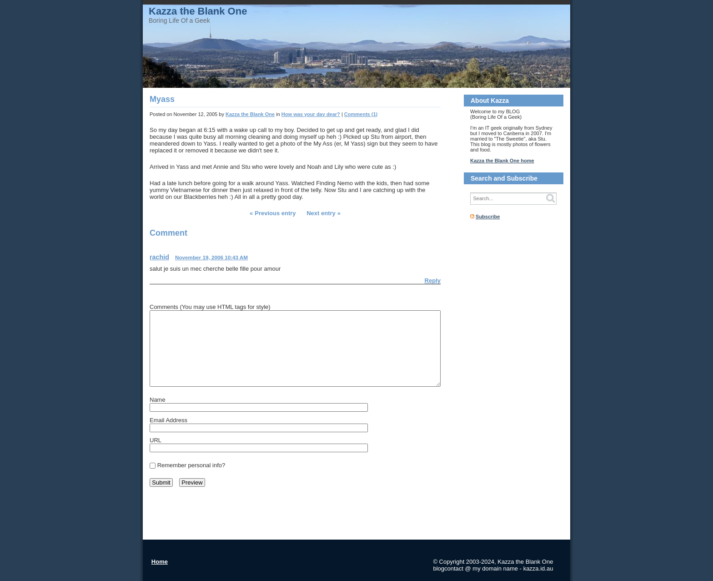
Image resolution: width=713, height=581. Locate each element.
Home (159, 561)
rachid (159, 257)
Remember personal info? (191, 465)
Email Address (168, 420)
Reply (433, 280)
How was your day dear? (310, 114)
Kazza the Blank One (198, 11)
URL (155, 440)
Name (158, 399)
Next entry (321, 213)
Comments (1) (360, 114)
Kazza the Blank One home (502, 160)
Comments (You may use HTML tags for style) (210, 306)
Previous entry (275, 213)
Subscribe (488, 216)
